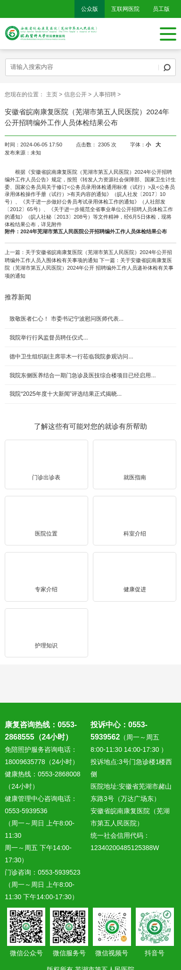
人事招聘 (104, 94)
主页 (52, 94)
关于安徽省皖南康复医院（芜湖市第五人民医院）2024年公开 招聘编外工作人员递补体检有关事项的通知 (89, 268)
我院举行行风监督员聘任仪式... (48, 337)
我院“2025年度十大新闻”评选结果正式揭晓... (65, 394)
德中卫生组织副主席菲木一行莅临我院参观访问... (71, 356)
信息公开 (75, 94)
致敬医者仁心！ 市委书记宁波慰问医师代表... (66, 318)
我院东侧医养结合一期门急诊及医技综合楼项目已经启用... (82, 375)
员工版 (161, 9)
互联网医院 (125, 9)
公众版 (89, 9)
